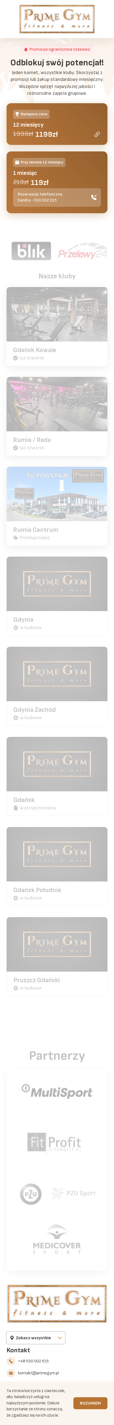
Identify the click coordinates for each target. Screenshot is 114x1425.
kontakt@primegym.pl (38, 1373)
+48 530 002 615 (33, 1361)
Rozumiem (90, 1403)
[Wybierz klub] (36, 1338)
